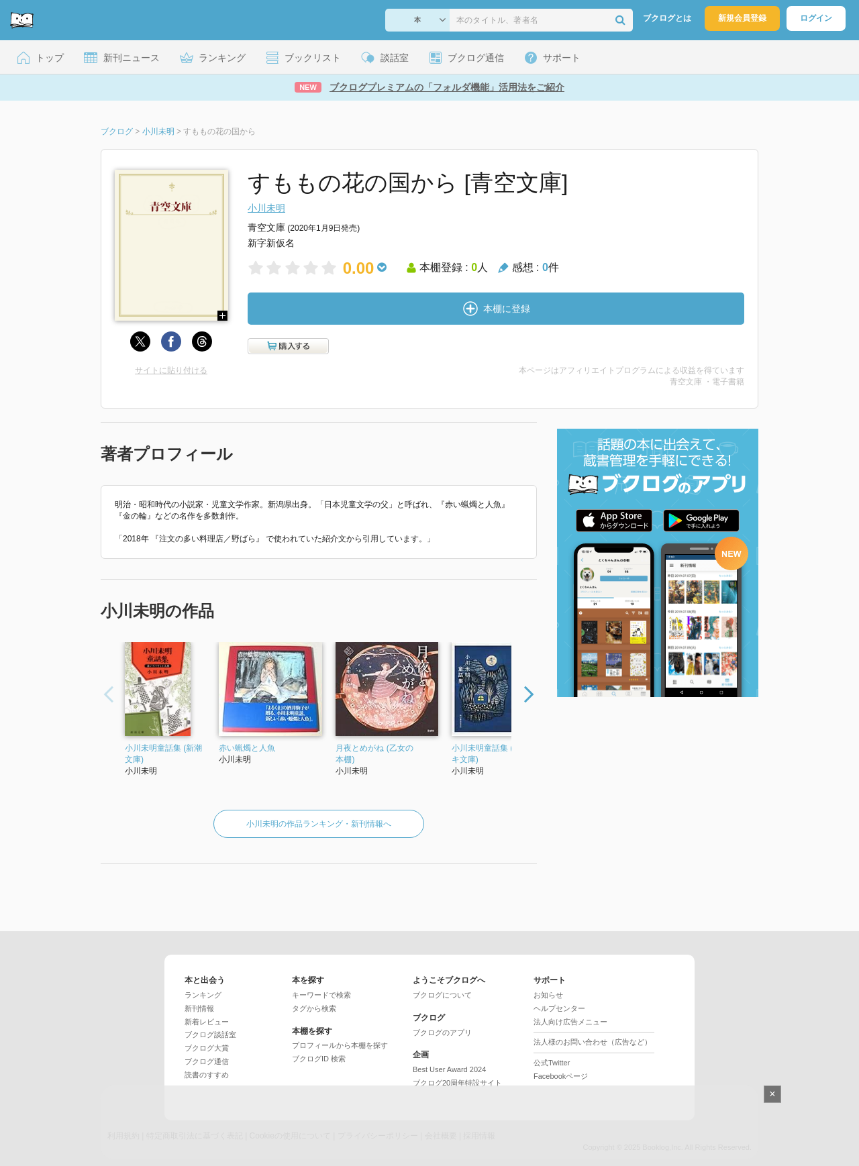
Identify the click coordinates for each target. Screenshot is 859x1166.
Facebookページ (561, 1076)
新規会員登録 (742, 18)
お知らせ (548, 995)
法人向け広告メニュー (570, 1022)
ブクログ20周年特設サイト (457, 1083)
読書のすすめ (207, 1075)
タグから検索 (314, 1008)
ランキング (203, 995)
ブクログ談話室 (210, 1034)
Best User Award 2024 (449, 1069)
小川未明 (266, 208)
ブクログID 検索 (319, 1059)
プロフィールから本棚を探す (340, 1045)
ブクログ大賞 (207, 1048)
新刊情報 (199, 1008)
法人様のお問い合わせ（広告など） (593, 1042)
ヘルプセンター (559, 1008)
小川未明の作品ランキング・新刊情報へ (318, 824)
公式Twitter (552, 1063)
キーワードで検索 (321, 995)
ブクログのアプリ (442, 1032)
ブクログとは (667, 18)
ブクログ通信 (207, 1061)
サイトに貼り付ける (171, 370)
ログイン (816, 18)
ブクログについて (442, 995)
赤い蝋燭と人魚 (247, 748)
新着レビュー (207, 1022)
